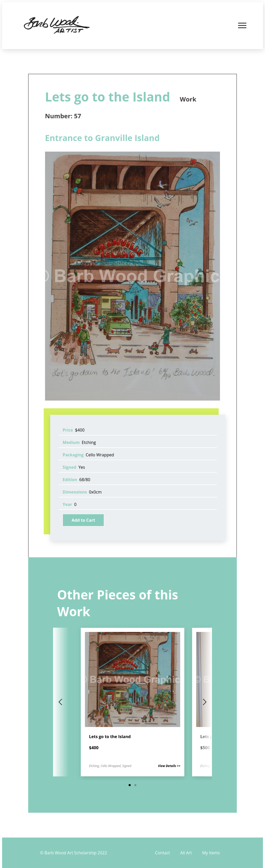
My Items (211, 853)
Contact (162, 853)
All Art (186, 853)
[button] (129, 785)
